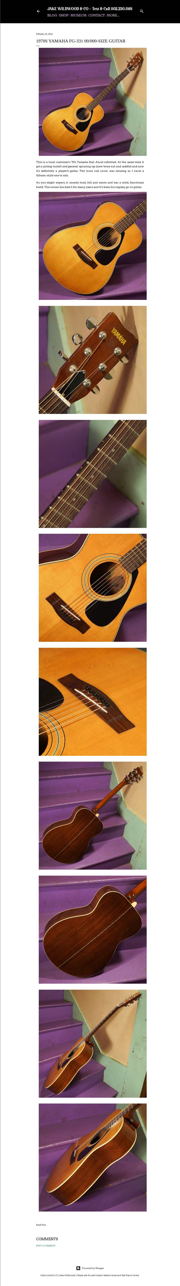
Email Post (41, 1225)
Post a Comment (46, 1245)
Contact (96, 15)
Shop (64, 15)
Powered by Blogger (90, 1268)
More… (113, 15)
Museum (78, 15)
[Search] (142, 10)
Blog (52, 15)
